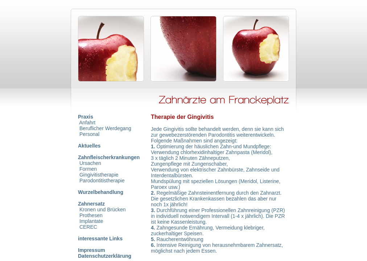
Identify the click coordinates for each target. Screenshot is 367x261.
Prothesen (91, 215)
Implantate (91, 221)
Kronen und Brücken (102, 209)
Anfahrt (87, 122)
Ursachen (90, 163)
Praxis (85, 117)
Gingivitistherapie (98, 175)
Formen (88, 169)
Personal (89, 134)
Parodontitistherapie (102, 180)
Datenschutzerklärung (104, 256)
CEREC (88, 227)
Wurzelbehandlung (100, 192)
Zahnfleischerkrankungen (109, 157)
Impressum (91, 250)
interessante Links (100, 238)
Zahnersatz (91, 204)
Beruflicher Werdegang (105, 128)
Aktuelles (89, 146)
